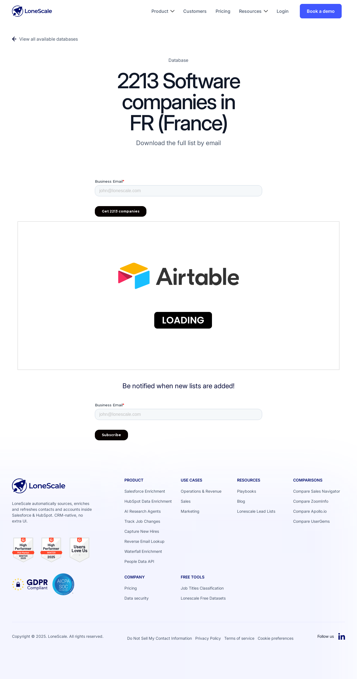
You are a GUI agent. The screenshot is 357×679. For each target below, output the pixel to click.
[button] (163, 11)
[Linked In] (341, 636)
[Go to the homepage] (39, 487)
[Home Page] (32, 11)
